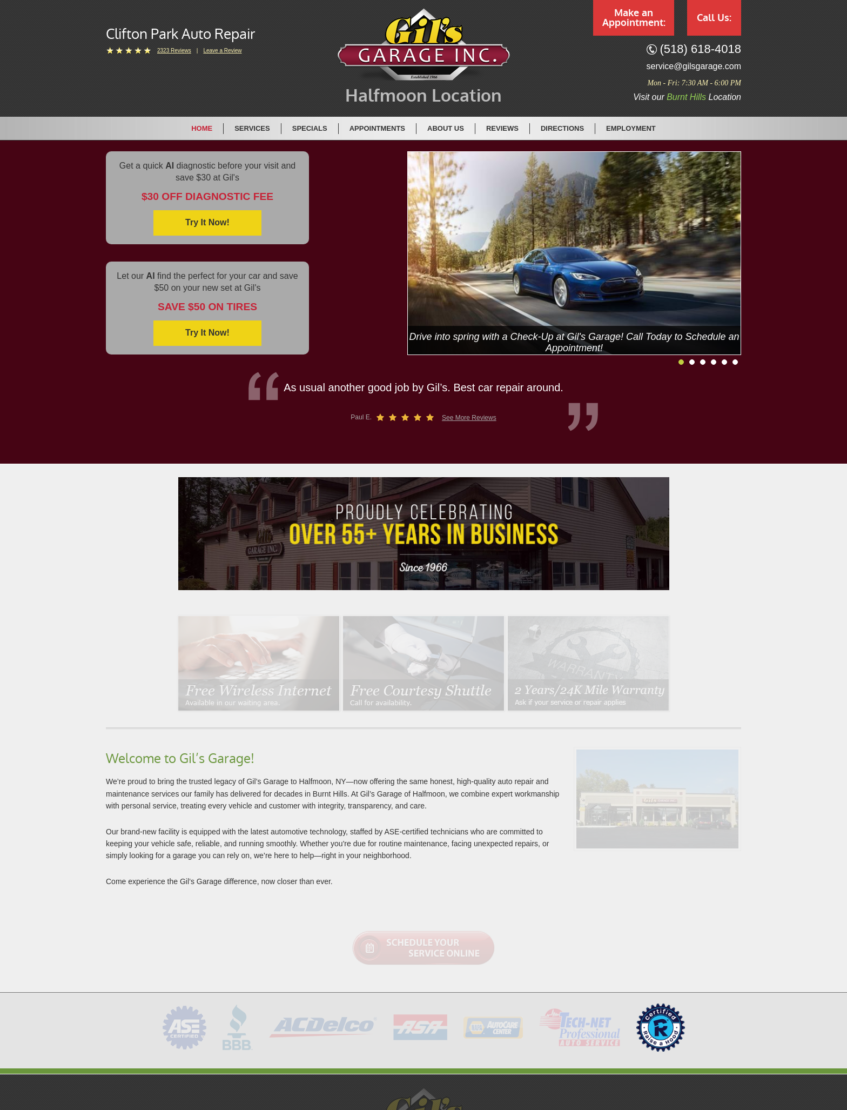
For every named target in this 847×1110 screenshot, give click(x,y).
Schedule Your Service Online (423, 948)
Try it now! (207, 222)
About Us (445, 128)
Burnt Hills (686, 97)
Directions (562, 128)
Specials (309, 128)
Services (252, 128)
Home (201, 128)
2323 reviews (174, 51)
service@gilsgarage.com (694, 66)
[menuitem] (202, 128)
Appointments (377, 128)
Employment (631, 128)
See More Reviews (469, 418)
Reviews (502, 128)
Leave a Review (222, 51)
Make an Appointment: (634, 17)
